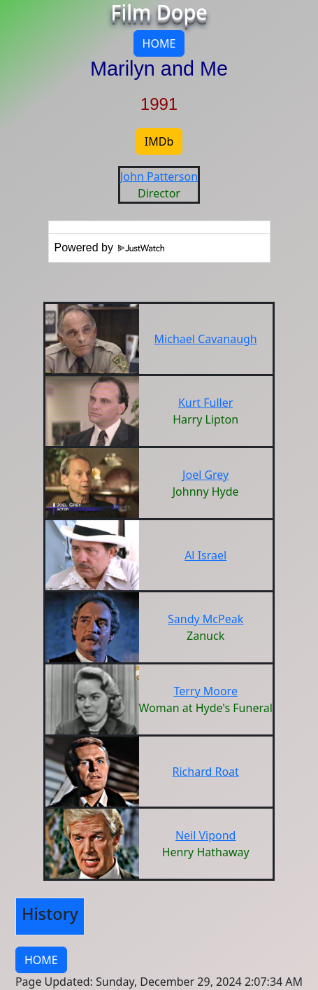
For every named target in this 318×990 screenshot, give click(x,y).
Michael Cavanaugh (205, 339)
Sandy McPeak (205, 619)
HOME (159, 43)
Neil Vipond (205, 835)
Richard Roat (206, 771)
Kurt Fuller (205, 402)
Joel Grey (205, 474)
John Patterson (159, 176)
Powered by (110, 247)
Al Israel (205, 555)
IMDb (159, 141)
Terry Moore (205, 691)
